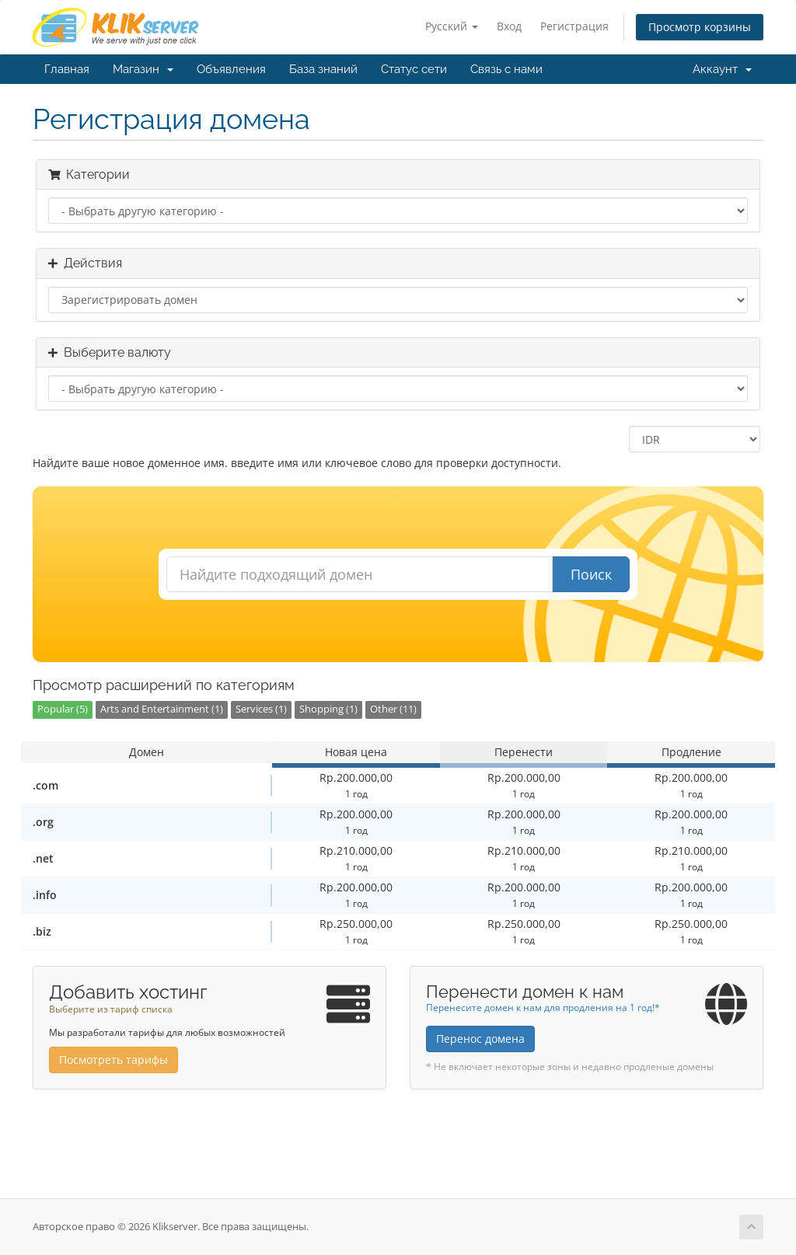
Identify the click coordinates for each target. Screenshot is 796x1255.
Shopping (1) (328, 709)
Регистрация (574, 26)
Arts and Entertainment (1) (161, 709)
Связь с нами (506, 69)
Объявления (231, 69)
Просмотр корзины (699, 26)
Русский (451, 26)
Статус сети (414, 69)
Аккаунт (722, 69)
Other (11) (393, 709)
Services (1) (261, 709)
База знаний (323, 69)
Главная (66, 69)
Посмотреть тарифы (113, 1059)
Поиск (591, 574)
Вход (509, 26)
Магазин (143, 69)
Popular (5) (62, 709)
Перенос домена (480, 1038)
